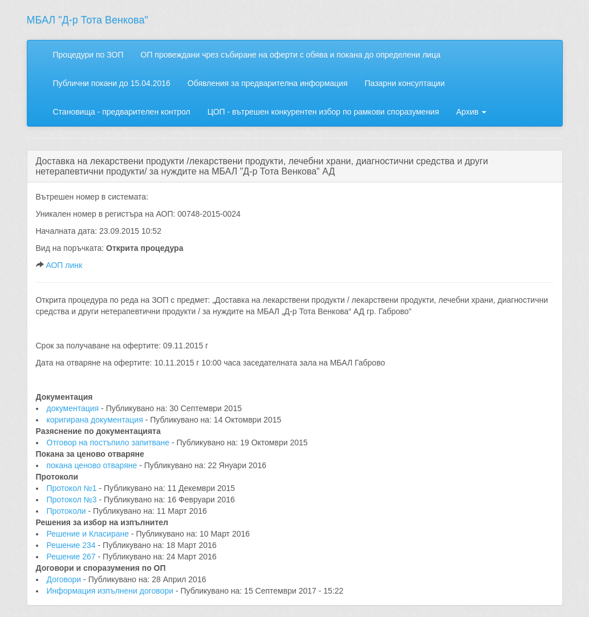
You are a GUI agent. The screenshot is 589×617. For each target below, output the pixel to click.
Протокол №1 (73, 488)
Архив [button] (471, 111)
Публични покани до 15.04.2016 (111, 83)
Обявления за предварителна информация (268, 83)
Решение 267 (72, 556)
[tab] (294, 166)
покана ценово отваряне (93, 465)
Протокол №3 (73, 499)
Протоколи (67, 510)
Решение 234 (72, 545)
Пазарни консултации (404, 83)
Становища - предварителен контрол (121, 111)
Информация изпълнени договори (111, 590)
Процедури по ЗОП (88, 54)
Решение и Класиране (89, 533)
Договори (65, 579)
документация (74, 408)
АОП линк (64, 265)
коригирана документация (96, 419)
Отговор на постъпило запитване (109, 442)
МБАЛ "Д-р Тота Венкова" (87, 20)
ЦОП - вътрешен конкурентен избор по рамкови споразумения (323, 111)
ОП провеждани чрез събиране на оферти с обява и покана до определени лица (291, 54)
